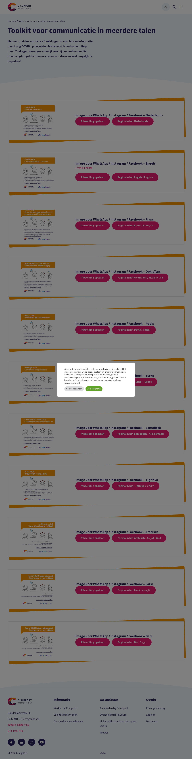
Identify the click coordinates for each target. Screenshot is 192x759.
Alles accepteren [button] (94, 388)
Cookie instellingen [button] (74, 388)
